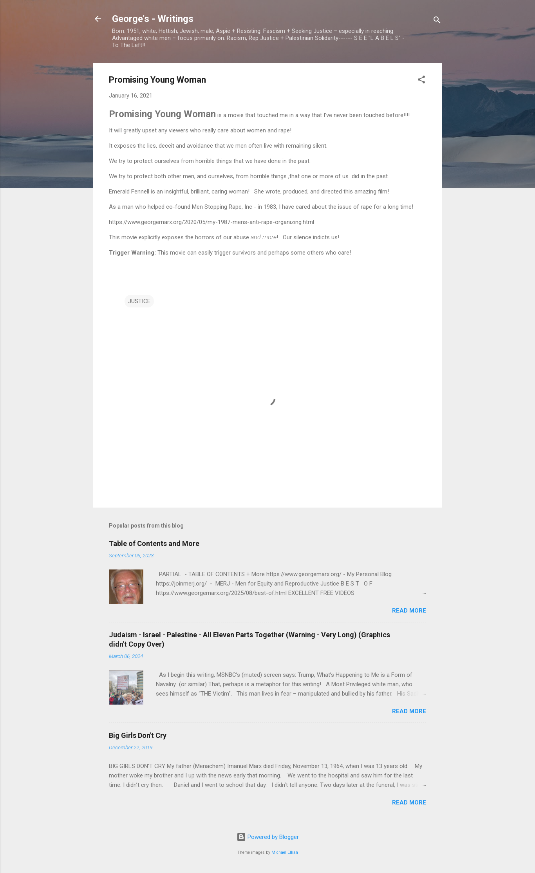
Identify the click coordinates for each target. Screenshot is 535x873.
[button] (421, 81)
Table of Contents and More (154, 543)
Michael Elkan (284, 852)
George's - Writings (152, 18)
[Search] (437, 21)
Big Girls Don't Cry (137, 735)
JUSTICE (139, 301)
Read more (409, 610)
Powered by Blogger (268, 836)
